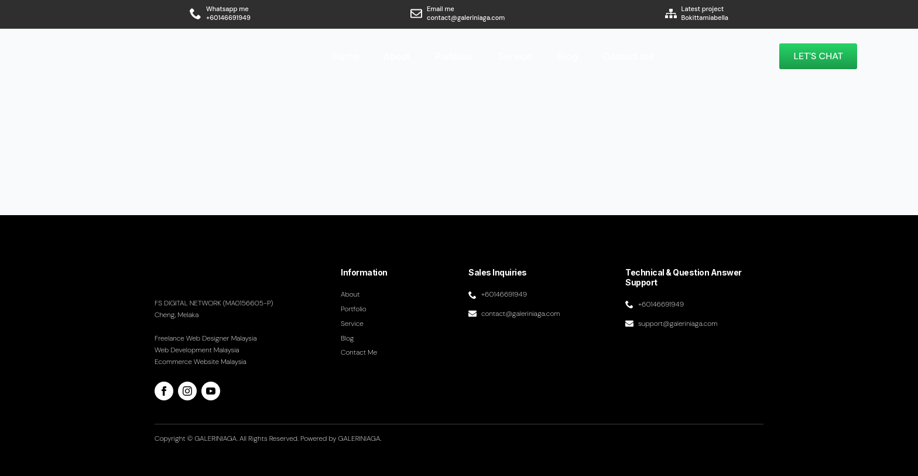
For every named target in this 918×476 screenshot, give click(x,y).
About (396, 56)
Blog (567, 56)
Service (515, 56)
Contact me (628, 56)
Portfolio (454, 56)
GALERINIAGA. (360, 438)
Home (346, 56)
